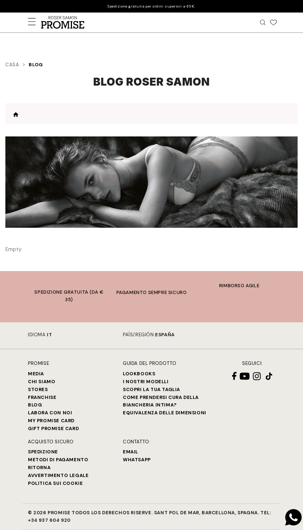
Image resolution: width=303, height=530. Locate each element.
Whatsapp (137, 460)
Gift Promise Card (53, 428)
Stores (38, 389)
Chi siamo (41, 382)
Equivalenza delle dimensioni (164, 413)
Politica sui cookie (55, 483)
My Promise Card (51, 421)
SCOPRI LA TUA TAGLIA (151, 389)
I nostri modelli (146, 382)
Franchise (42, 397)
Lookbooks (139, 374)
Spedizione (43, 452)
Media (36, 374)
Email (130, 452)
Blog (35, 405)
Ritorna (39, 467)
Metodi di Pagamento (58, 460)
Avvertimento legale (58, 475)
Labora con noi (50, 413)
